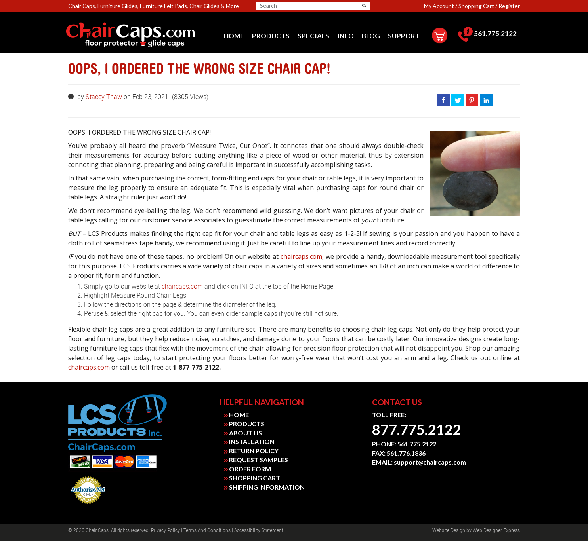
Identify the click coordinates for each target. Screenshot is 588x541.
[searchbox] (287, 5)
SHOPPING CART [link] (252, 478)
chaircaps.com (301, 256)
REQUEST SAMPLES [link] (256, 459)
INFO (345, 36)
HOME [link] (236, 414)
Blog (371, 36)
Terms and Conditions (207, 530)
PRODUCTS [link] (244, 423)
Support (404, 36)
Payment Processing (88, 506)
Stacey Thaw (105, 97)
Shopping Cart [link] (476, 5)
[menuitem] (234, 36)
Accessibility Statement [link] (258, 530)
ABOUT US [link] (243, 433)
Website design (448, 530)
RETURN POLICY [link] (251, 450)
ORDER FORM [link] (247, 469)
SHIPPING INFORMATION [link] (264, 487)
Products (271, 36)
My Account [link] (439, 5)
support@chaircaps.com (430, 462)
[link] (142, 35)
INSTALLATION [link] (249, 441)
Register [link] (509, 5)
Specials (313, 36)
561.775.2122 (487, 33)
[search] (291, 5)
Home (234, 36)
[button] (364, 5)
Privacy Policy (165, 530)
